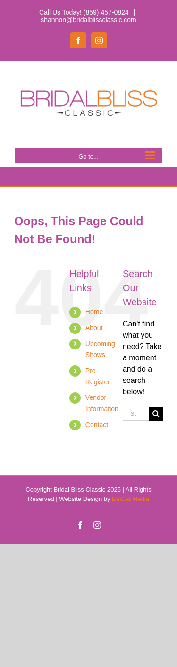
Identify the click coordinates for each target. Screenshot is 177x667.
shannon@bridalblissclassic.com (88, 20)
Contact (96, 425)
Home (94, 312)
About (94, 328)
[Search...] (136, 414)
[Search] (156, 414)
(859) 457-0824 (106, 12)
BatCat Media (130, 498)
